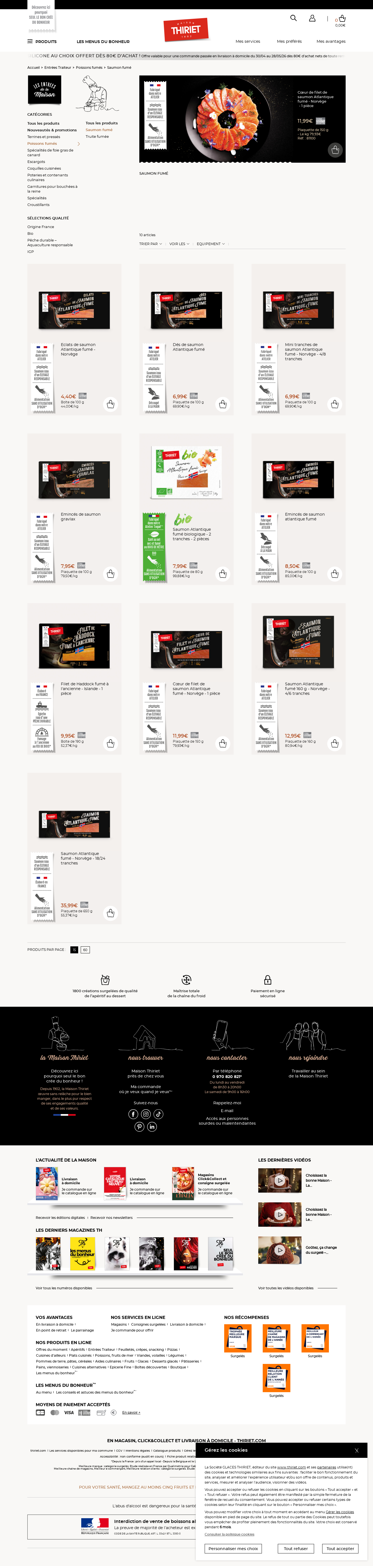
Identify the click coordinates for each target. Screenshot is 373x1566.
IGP (30, 251)
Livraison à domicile (186, 1324)
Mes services (248, 41)
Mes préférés (289, 41)
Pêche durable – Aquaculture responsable (50, 242)
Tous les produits (43, 123)
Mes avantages (331, 41)
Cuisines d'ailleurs (51, 1355)
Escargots (36, 161)
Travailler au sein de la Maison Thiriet (308, 1074)
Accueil (33, 67)
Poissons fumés (89, 67)
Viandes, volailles (151, 1355)
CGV (119, 1451)
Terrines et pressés (43, 136)
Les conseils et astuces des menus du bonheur (96, 1392)
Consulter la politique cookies (229, 1534)
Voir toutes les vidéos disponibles (286, 1288)
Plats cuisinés (80, 1355)
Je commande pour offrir (132, 1330)
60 (85, 950)
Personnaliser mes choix (233, 1548)
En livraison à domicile (54, 1324)
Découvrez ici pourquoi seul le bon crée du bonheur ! (64, 1076)
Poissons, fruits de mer (114, 1355)
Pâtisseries (190, 1361)
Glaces (143, 1361)
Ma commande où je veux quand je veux (145, 1089)
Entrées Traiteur (57, 67)
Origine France (40, 226)
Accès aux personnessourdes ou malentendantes (227, 1121)
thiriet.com (38, 1451)
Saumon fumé (119, 67)
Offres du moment (52, 1349)
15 (74, 950)
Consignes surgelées (148, 1324)
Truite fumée (97, 136)
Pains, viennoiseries (52, 1367)
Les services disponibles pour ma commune (81, 1451)
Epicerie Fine (120, 1367)
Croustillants (38, 204)
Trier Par (148, 244)
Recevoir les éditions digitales (60, 1217)
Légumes (176, 1355)
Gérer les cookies (340, 1512)
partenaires (326, 1467)
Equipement (209, 244)
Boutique (178, 1367)
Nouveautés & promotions (52, 130)
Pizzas (172, 1349)
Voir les (177, 244)
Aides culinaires (108, 1361)
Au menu (44, 1392)
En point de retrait (51, 1330)
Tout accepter (340, 1548)
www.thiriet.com (291, 1467)
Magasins (119, 1324)
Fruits (129, 1361)
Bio (30, 233)
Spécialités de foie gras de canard (50, 152)
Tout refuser (296, 1548)
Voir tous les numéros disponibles (64, 1288)
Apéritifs (78, 1349)
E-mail (227, 1110)
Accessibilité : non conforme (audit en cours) (132, 1456)
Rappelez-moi (227, 1103)
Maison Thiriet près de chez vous (146, 1074)
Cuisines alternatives (89, 1367)
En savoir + (131, 1412)
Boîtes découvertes (151, 1367)
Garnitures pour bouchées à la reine (52, 188)
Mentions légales (138, 1451)
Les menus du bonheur (103, 41)
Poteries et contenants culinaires (47, 177)
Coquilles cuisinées (44, 168)
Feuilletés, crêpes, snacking (141, 1349)
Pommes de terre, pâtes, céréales (64, 1361)
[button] (312, 19)
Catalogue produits (167, 1451)
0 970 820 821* (227, 1076)
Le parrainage (82, 1330)
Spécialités (36, 198)
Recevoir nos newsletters (111, 1217)
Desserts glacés (165, 1361)
